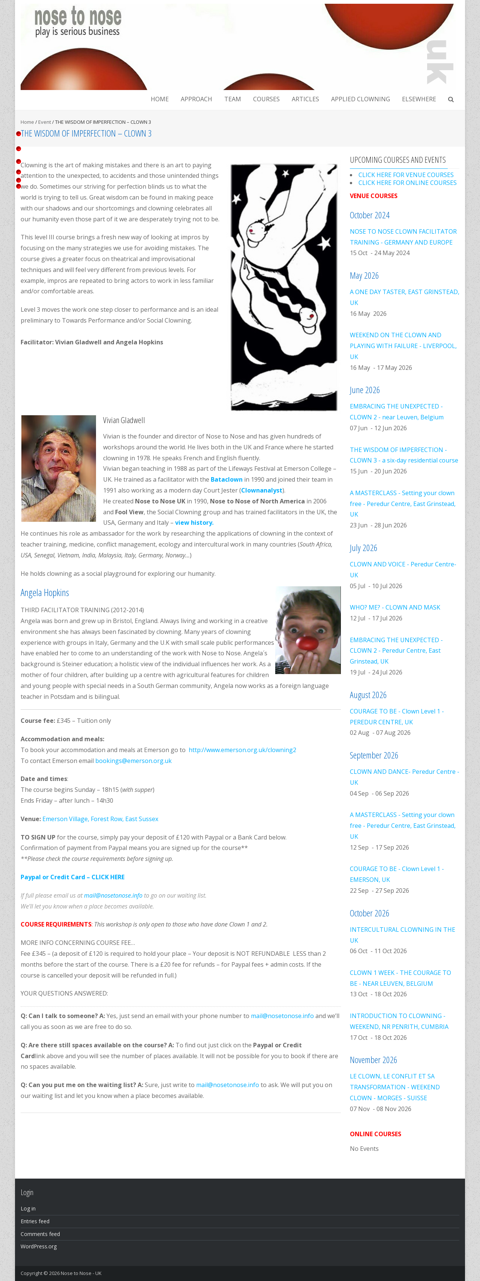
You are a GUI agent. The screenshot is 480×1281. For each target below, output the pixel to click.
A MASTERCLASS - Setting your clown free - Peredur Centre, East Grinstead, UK (403, 504)
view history (194, 522)
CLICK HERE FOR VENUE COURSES (406, 175)
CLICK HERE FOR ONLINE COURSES (407, 183)
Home (160, 99)
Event (44, 122)
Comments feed (40, 1233)
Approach (196, 99)
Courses (266, 99)
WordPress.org (39, 1246)
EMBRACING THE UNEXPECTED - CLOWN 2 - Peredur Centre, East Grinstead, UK (396, 651)
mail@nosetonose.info (113, 895)
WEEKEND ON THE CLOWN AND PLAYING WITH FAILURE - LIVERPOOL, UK (403, 346)
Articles (305, 99)
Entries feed (35, 1221)
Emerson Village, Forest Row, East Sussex (100, 819)
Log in (28, 1208)
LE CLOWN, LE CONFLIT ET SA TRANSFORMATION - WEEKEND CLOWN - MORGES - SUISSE (395, 1087)
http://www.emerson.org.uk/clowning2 (242, 750)
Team (232, 99)
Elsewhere (419, 99)
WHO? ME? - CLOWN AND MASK (395, 607)
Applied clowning (360, 99)
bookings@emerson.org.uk (133, 761)
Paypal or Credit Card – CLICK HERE (72, 877)
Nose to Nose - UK (81, 1273)
